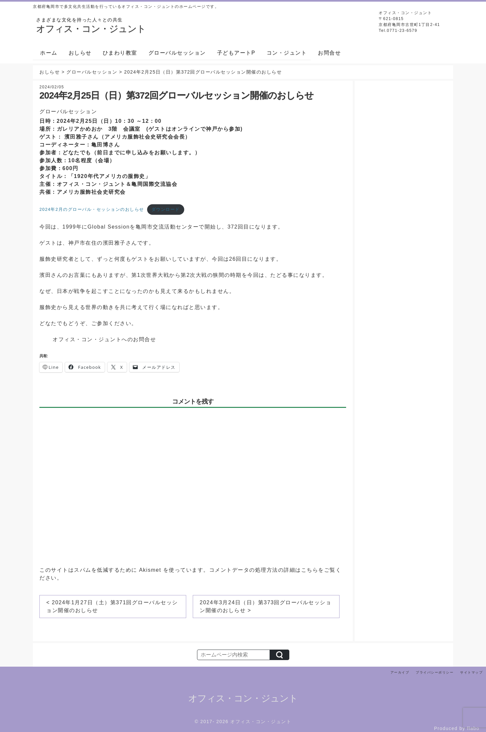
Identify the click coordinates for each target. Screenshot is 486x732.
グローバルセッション (177, 52)
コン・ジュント (287, 52)
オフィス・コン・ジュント (243, 698)
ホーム (48, 52)
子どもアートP (236, 52)
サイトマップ (471, 672)
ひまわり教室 (120, 52)
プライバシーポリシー (434, 672)
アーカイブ (399, 672)
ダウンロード (165, 209)
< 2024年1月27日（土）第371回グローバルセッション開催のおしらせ (112, 606)
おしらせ (80, 52)
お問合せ (329, 52)
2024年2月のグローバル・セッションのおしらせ (91, 209)
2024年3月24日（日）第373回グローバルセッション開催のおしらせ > (265, 606)
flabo (473, 728)
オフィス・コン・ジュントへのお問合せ (104, 339)
